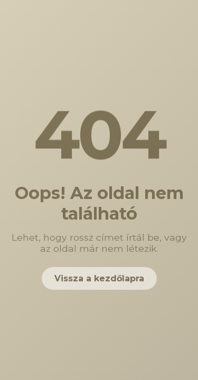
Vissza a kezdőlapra (99, 278)
